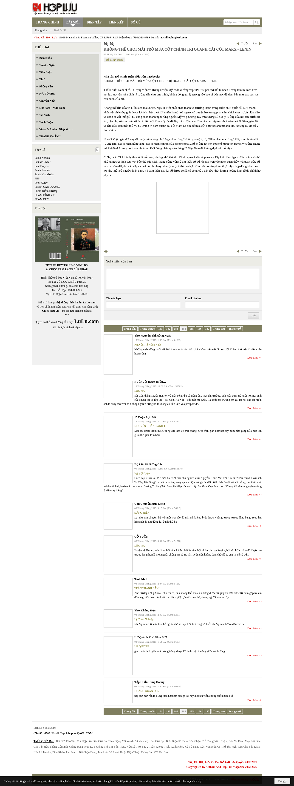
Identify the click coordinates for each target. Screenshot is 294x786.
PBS (37, 178)
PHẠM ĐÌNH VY (45, 195)
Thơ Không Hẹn (144, 610)
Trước (244, 43)
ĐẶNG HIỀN (141, 512)
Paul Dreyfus (42, 166)
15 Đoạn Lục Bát (145, 417)
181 (160, 328)
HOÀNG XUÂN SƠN (146, 691)
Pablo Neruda (42, 157)
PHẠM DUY (42, 199)
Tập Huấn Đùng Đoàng (149, 682)
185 (191, 328)
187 (207, 328)
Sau (255, 43)
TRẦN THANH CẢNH (147, 588)
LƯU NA (139, 390)
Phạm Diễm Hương (46, 191)
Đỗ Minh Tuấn (114, 59)
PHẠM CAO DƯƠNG (47, 186)
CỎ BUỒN (141, 536)
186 (199, 328)
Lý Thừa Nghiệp (143, 619)
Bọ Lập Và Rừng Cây (148, 464)
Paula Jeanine (42, 170)
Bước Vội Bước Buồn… (150, 381)
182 (168, 328)
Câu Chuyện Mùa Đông (149, 503)
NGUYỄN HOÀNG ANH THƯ (152, 426)
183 (176, 328)
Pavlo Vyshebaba (44, 174)
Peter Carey (41, 182)
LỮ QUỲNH (141, 646)
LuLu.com (89, 302)
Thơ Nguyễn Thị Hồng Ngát (152, 335)
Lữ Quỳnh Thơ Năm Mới (150, 637)
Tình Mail (140, 579)
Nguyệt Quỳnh (142, 473)
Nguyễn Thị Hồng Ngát (147, 344)
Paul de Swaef (43, 162)
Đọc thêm (252, 357)
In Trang (106, 251)
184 (184, 328)
